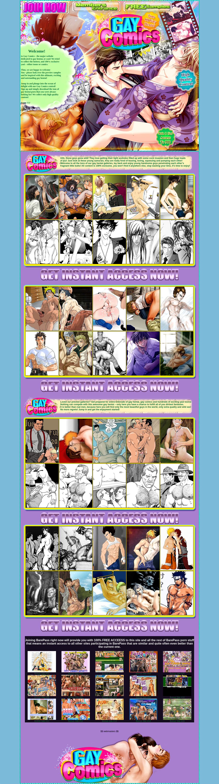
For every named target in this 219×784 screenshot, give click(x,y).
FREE (147, 6)
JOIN (45, 7)
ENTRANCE (96, 6)
